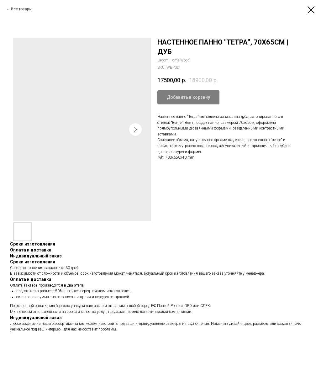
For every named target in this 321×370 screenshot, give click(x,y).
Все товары (21, 9)
